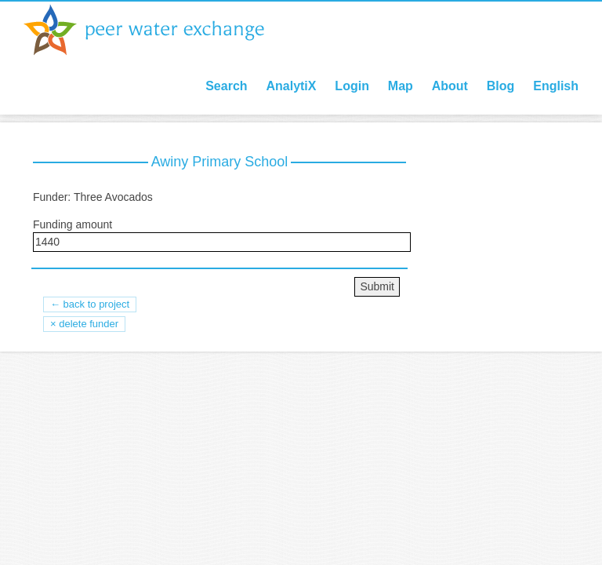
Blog (501, 86)
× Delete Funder (84, 324)
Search (226, 86)
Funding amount (72, 224)
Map (400, 86)
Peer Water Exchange (157, 30)
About (450, 86)
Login (352, 86)
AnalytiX (291, 86)
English (555, 86)
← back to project (89, 304)
